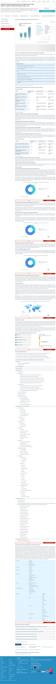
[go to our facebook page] (33, 669)
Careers (2, 676)
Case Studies (11, 670)
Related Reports (18, 646)
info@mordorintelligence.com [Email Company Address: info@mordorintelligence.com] (22, 671)
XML (1, 680)
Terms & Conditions (12, 676)
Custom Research (24, 1)
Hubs (9, 674)
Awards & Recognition (4, 668)
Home (2, 661)
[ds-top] (47, 11)
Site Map (10, 680)
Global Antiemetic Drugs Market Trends (35, 651)
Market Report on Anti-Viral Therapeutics (21, 651)
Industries (43, 1)
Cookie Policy (11, 678)
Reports (18, 1)
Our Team (10, 663)
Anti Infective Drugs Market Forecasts (47, 648)
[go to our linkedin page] (31, 669)
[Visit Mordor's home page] (6, 1)
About (29, 1)
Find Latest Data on (32, 646)
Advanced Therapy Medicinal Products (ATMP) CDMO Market (34, 649)
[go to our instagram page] (38, 669)
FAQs (10, 668)
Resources (39, 1)
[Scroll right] (54, 15)
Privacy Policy (3, 678)
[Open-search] (54, 1)
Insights (2, 670)
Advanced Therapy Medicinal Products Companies (23, 655)
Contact (48, 1)
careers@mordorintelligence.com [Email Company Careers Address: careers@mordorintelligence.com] (36, 665)
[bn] (47, 8)
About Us (2, 663)
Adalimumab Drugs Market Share (20, 648)
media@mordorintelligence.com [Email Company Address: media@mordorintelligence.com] (23, 674)
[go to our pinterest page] (37, 669)
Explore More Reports (25, 646)
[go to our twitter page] (35, 669)
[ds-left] (7, 29)
